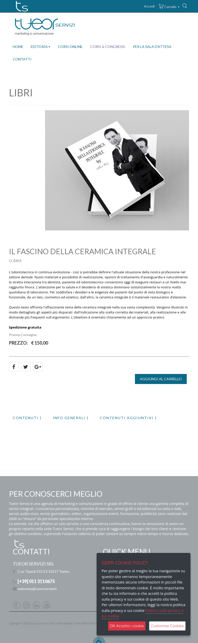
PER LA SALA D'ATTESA (152, 46)
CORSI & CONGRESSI (107, 46)
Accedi (149, 6)
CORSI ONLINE (70, 46)
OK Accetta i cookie (127, 625)
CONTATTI (22, 59)
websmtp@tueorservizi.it (37, 589)
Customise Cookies (167, 625)
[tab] (33, 418)
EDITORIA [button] (40, 46)
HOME (18, 46)
